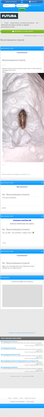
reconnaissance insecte (8, 348)
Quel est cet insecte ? (28, 333)
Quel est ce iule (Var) (15, 333)
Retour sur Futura (11, 1)
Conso (21, 398)
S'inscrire (33, 2)
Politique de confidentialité (17, 401)
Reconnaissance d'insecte (9, 341)
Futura (10, 398)
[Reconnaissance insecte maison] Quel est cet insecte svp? (20, 361)
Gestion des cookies (30, 398)
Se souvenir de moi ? (35, 5)
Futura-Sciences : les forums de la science (22, 23)
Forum (6, 23)
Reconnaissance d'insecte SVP (10, 354)
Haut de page (30, 401)
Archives (15, 398)
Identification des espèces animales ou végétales (15, 25)
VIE (37, 23)
